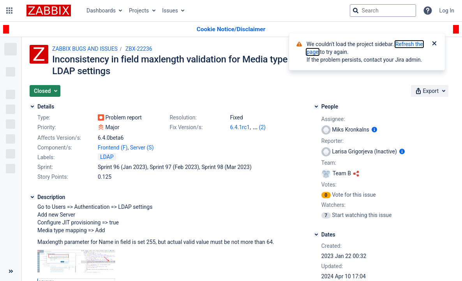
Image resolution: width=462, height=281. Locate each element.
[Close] (434, 44)
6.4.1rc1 (240, 127)
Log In (446, 10)
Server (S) (142, 147)
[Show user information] (374, 129)
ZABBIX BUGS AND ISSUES (85, 49)
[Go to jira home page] (49, 10)
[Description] (32, 197)
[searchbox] (383, 10)
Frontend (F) (112, 147)
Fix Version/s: (186, 127)
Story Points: (52, 177)
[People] (316, 106)
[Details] (32, 106)
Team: (328, 163)
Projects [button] (139, 10)
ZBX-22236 (138, 49)
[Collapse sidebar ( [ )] (11, 271)
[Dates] (316, 234)
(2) (262, 127)
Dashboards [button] (101, 10)
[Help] (427, 10)
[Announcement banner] (231, 29)
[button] (9, 10)
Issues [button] (170, 10)
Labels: (46, 157)
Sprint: (45, 167)
